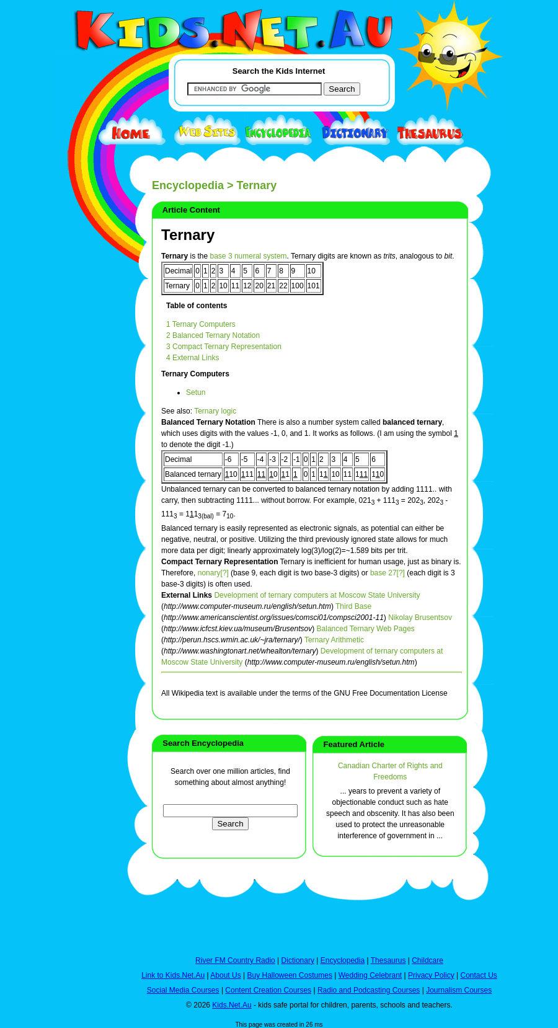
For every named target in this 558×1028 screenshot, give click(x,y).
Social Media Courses (183, 990)
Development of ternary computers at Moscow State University (317, 595)
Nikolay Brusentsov (420, 617)
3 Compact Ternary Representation (223, 346)
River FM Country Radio (235, 960)
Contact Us (478, 975)
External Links (186, 595)
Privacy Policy (431, 975)
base (218, 256)
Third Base (353, 606)
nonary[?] (213, 573)
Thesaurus (388, 960)
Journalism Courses (459, 990)
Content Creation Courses (268, 990)
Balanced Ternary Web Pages (366, 628)
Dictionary (297, 960)
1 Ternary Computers (201, 324)
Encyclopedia (188, 185)
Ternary (188, 234)
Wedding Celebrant (370, 975)
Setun (195, 392)
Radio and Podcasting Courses (368, 990)
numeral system (260, 256)
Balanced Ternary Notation (208, 422)
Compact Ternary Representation (219, 561)
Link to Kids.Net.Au (173, 975)
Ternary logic (215, 411)
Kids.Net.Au (231, 1005)
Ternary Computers (195, 374)
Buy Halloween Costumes (289, 975)
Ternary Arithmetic (334, 640)
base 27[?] (387, 573)
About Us (225, 975)
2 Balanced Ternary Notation (213, 335)
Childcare (427, 960)
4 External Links (192, 357)
